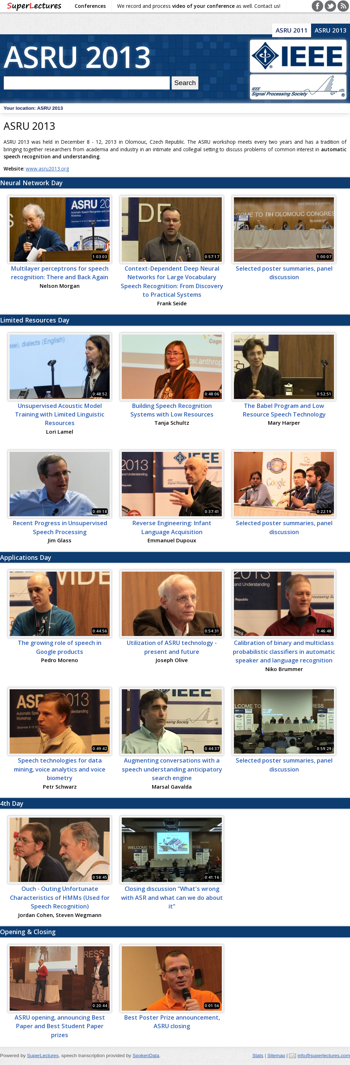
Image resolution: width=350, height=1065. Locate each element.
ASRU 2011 (292, 30)
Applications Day (25, 557)
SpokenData (145, 1055)
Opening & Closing (28, 931)
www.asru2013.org (47, 168)
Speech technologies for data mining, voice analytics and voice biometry (59, 769)
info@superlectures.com (324, 1055)
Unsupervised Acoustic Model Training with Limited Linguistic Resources (59, 414)
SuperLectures (43, 1055)
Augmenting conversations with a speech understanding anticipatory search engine (172, 769)
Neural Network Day (31, 182)
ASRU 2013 (77, 56)
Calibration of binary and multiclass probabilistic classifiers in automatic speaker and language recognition (284, 651)
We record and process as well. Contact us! (198, 6)
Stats (257, 1055)
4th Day (11, 803)
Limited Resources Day (34, 320)
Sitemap (276, 1055)
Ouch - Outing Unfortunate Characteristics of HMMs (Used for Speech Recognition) (60, 897)
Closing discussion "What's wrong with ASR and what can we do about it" (172, 897)
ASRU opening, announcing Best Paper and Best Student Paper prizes (60, 1026)
